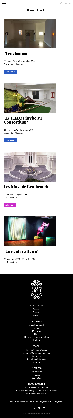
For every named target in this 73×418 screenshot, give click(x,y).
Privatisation (36, 371)
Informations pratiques (36, 350)
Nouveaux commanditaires (36, 337)
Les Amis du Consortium (36, 387)
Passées (36, 309)
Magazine (36, 331)
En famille (36, 356)
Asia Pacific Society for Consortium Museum (36, 390)
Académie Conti (36, 325)
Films (36, 334)
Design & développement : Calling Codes (36, 413)
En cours (36, 312)
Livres (36, 328)
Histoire (36, 374)
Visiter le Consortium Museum (36, 353)
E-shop (36, 340)
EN (66, 3)
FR (70, 3)
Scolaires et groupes (36, 359)
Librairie (36, 362)
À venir (36, 315)
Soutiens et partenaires (36, 393)
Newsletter (36, 378)
